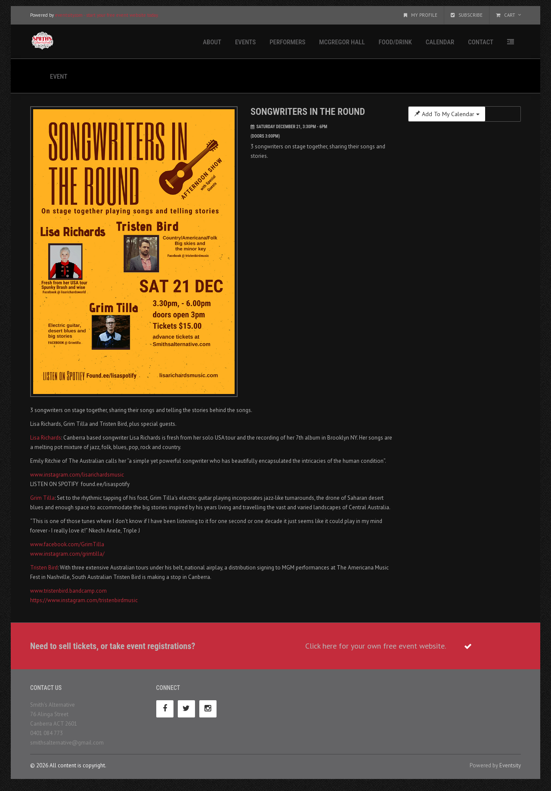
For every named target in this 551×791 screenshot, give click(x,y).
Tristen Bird (44, 570)
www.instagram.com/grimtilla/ (67, 556)
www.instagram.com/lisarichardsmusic (77, 477)
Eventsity (510, 768)
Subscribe (467, 18)
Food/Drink (395, 45)
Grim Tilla (42, 501)
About (212, 45)
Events (245, 45)
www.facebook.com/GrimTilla (67, 547)
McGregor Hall (342, 45)
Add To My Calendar (447, 117)
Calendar (440, 45)
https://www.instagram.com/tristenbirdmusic (84, 603)
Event (58, 79)
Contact (480, 45)
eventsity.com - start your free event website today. (106, 18)
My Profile (420, 18)
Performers (287, 45)
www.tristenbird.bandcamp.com (68, 593)
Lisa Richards (45, 440)
